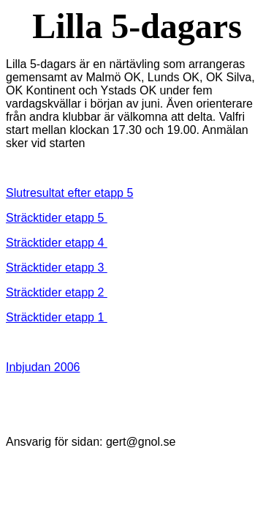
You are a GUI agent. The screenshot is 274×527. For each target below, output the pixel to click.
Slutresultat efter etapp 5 (69, 193)
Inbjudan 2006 (43, 367)
